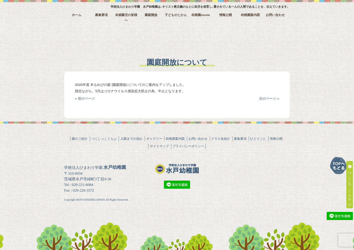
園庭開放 (151, 15)
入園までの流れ (131, 138)
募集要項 (101, 15)
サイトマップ (159, 146)
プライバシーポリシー (188, 146)
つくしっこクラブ (350, 184)
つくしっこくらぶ (104, 138)
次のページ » (269, 98)
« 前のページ (85, 98)
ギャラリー (154, 138)
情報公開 (225, 15)
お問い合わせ (275, 15)
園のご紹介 (80, 138)
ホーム (76, 15)
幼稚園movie (200, 15)
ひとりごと (258, 138)
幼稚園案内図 (250, 15)
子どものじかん (176, 15)
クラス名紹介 (220, 138)
